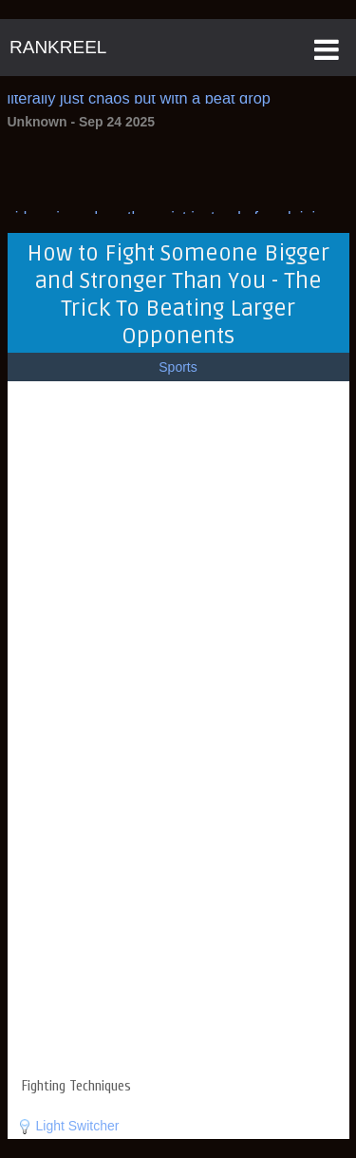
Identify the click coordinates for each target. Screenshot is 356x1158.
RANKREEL (57, 47)
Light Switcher (78, 1125)
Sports (178, 367)
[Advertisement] (178, 955)
